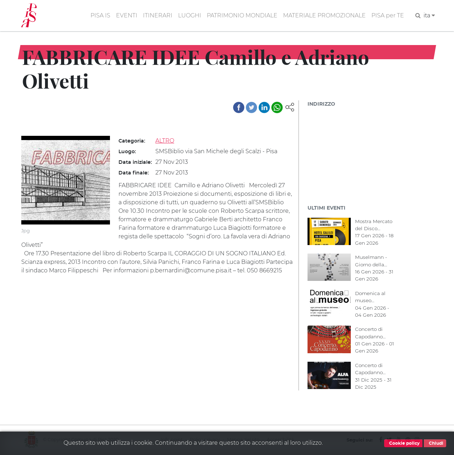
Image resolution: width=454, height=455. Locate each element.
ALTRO (164, 140)
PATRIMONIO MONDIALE (242, 15)
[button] (290, 106)
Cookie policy (403, 443)
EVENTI (126, 15)
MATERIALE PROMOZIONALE (324, 15)
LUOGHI (189, 15)
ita (429, 15)
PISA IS (100, 15)
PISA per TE (387, 15)
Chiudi (435, 443)
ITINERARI (157, 15)
